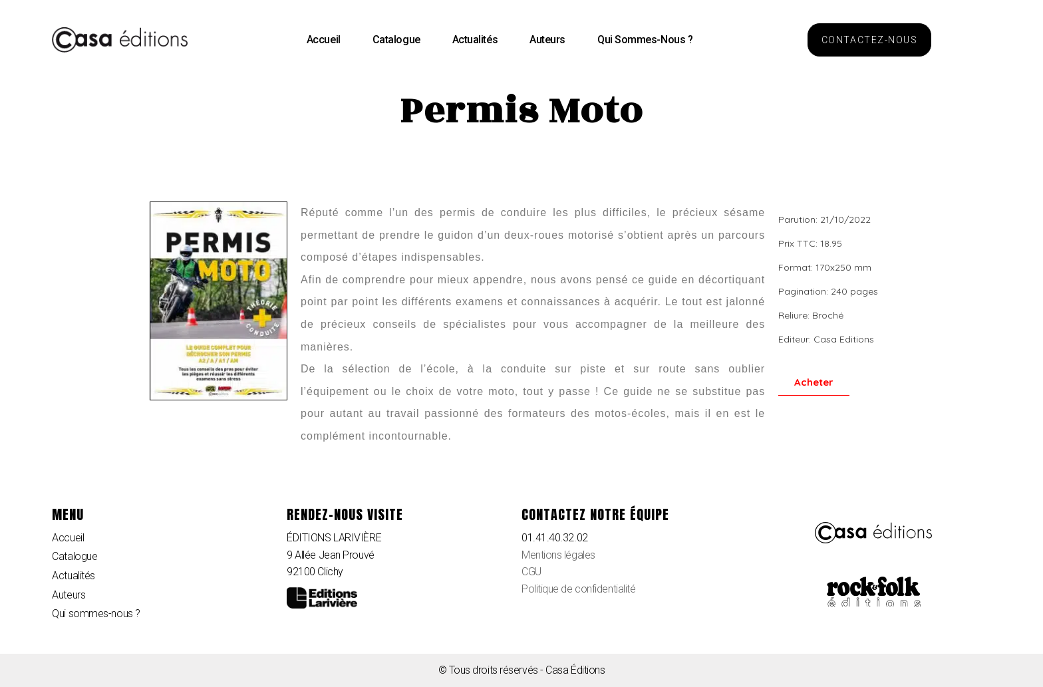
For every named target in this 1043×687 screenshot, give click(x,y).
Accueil (324, 39)
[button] (869, 40)
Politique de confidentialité (578, 589)
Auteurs (547, 39)
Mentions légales (558, 555)
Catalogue (396, 39)
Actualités (475, 39)
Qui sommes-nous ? (644, 39)
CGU (531, 571)
